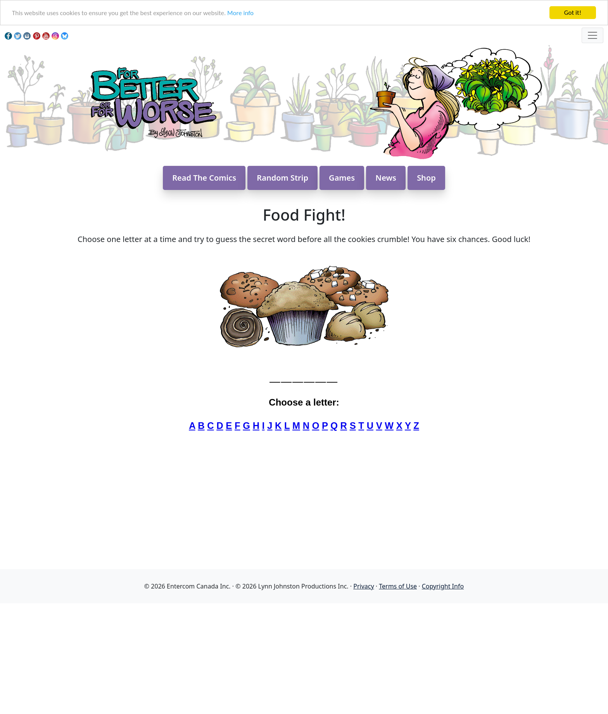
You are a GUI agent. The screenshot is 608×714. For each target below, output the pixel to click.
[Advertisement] (304, 657)
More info (240, 13)
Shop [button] (426, 177)
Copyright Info (443, 586)
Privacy (363, 586)
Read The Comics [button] (204, 177)
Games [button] (342, 177)
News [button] (385, 177)
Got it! (572, 13)
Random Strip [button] (282, 177)
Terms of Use (398, 586)
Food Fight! (304, 214)
